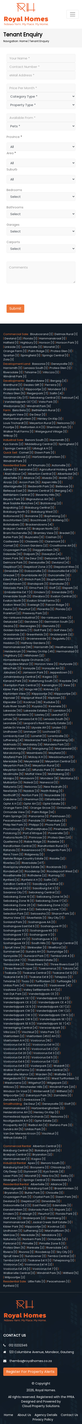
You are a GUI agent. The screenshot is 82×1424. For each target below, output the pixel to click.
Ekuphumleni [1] (58, 579)
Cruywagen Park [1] (17, 550)
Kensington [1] (52, 685)
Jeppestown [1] (60, 672)
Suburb (12, 169)
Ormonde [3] (66, 808)
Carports (13, 242)
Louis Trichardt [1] (15, 423)
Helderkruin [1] (15, 651)
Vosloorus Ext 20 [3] (17, 1053)
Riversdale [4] (56, 1248)
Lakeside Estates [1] (38, 711)
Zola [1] (8, 359)
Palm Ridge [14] (43, 812)
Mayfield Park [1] (14, 757)
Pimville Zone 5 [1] (52, 1243)
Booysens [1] (39, 1167)
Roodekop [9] (35, 871)
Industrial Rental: (15, 1163)
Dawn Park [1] (44, 452)
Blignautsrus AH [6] (39, 499)
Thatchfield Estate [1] (42, 960)
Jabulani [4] (12, 672)
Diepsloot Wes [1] (66, 567)
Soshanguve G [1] (15, 930)
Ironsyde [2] (31, 668)
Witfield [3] (64, 1091)
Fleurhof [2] (27, 609)
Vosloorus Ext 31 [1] (16, 1057)
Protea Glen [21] (59, 837)
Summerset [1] (13, 951)
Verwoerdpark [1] (52, 1028)
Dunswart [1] (33, 1171)
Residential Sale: (15, 465)
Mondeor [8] (49, 778)
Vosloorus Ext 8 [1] (16, 1066)
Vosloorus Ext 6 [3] (16, 1061)
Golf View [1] (12, 1218)
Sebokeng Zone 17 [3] (51, 901)
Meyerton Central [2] (60, 761)
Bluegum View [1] (15, 414)
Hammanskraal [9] (16, 1222)
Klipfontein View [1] (16, 694)
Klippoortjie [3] (65, 694)
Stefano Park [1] (60, 1125)
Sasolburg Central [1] (48, 884)
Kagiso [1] (50, 677)
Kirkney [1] (51, 689)
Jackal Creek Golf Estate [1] (51, 1222)
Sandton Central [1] (17, 884)
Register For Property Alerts (30, 1371)
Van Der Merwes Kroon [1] (21, 1133)
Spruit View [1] (13, 1256)
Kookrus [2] (56, 1226)
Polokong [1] (12, 833)
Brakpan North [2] (45, 529)
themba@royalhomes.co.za (30, 1361)
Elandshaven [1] (14, 584)
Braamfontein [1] (66, 1188)
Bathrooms (15, 207)
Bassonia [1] (40, 364)
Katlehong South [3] (43, 681)
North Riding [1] (51, 791)
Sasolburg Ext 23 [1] (17, 888)
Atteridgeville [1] (14, 486)
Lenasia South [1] (36, 368)
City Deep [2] (12, 1171)
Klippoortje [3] (35, 1226)
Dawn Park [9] (13, 558)
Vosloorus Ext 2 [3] (44, 1049)
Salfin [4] (56, 393)
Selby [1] (67, 1176)
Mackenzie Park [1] (38, 740)
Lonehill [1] (38, 736)
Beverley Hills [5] (48, 495)
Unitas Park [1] (35, 1129)
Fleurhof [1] (46, 1214)
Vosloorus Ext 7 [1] (45, 1269)
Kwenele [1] (57, 706)
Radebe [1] (55, 842)
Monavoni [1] (29, 778)
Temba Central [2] (61, 1256)
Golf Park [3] (42, 630)
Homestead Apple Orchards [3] (26, 660)
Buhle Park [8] (13, 537)
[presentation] (33, 294)
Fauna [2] (10, 609)
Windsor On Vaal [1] (17, 1091)
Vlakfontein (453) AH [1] (43, 1036)
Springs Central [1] (55, 355)
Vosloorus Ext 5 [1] (44, 1057)
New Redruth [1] (55, 787)
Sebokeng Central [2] (44, 892)
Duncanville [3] (59, 575)
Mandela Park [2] (56, 744)
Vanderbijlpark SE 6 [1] (19, 1023)
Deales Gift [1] (33, 385)
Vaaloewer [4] (60, 985)
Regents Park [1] (58, 850)
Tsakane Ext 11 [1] (39, 1260)
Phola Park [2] (55, 825)
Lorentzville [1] (32, 347)
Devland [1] (11, 1201)
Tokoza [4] (70, 968)
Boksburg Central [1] (39, 508)
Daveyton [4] (51, 554)
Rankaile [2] (35, 1248)
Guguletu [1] (61, 639)
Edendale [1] (62, 1205)
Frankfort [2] (12, 613)
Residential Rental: (17, 1184)
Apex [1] (33, 1163)
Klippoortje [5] (42, 694)
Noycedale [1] (55, 795)
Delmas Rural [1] (66, 334)
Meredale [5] (30, 1235)
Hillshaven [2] (34, 655)
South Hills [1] (40, 943)
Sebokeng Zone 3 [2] (52, 905)
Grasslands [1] (13, 389)
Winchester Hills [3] (33, 1087)
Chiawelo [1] (34, 541)
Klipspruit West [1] (33, 698)
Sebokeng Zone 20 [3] (19, 905)
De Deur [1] (37, 414)
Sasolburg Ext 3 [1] (45, 888)
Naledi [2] (31, 782)
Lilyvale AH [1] (40, 727)
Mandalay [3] (32, 744)
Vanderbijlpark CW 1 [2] (53, 1011)
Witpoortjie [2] (15, 1277)
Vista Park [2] (49, 1032)
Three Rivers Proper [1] (21, 968)
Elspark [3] (70, 588)
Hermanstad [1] (67, 651)
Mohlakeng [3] (58, 774)
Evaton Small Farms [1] (43, 601)
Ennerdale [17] (62, 592)
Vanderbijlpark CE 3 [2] (19, 1002)
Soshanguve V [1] (42, 935)
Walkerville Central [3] (19, 1273)
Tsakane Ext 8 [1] (40, 977)
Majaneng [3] (63, 740)
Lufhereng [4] (13, 740)
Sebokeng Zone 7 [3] (51, 909)
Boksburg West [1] (44, 512)
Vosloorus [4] (13, 1264)
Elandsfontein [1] (15, 1210)
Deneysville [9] (39, 562)
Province (13, 137)
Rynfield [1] (11, 1286)
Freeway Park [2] (35, 613)
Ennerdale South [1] (17, 596)
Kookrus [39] (33, 702)
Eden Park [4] (13, 579)
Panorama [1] (38, 816)
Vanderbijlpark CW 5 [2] (56, 1015)
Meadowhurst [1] (61, 757)
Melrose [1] (11, 1235)
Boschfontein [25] (16, 520)
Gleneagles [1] (29, 626)
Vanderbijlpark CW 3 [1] (20, 1015)
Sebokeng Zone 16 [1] (18, 901)
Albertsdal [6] (67, 474)
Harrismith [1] (12, 368)
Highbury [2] (13, 655)
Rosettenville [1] (14, 875)
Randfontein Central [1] (19, 846)
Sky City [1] (64, 1252)
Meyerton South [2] (17, 770)
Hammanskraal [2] (16, 457)
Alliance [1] (58, 1184)
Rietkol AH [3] (37, 1125)
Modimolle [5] (13, 774)
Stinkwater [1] (36, 947)
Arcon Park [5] (29, 482)
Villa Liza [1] (51, 372)
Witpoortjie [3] (13, 1095)
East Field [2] (42, 1205)
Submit (15, 308)
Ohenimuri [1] (33, 799)
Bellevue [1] (64, 486)
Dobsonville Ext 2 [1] (62, 571)
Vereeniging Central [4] (20, 1028)
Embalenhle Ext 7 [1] (18, 592)
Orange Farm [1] (14, 351)
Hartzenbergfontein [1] (19, 419)
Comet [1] (26, 452)
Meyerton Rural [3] (46, 765)
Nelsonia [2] (33, 787)
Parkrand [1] (12, 1243)
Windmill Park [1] (14, 376)
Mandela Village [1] (17, 748)
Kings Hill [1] (33, 689)
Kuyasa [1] (39, 706)
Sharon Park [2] (63, 914)
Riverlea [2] (11, 863)
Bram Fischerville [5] (17, 533)
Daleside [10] (12, 554)
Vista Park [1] (48, 402)
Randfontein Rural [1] (52, 846)
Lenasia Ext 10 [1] (30, 719)
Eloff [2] (55, 588)
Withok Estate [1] (14, 1138)
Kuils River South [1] (16, 706)
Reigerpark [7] (37, 393)
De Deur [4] (32, 1104)
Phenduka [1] (56, 820)
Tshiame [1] (32, 372)
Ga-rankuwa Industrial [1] (21, 617)
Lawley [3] (42, 715)
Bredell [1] (67, 533)
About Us (24, 1415)
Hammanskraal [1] (52, 338)
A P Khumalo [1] (39, 465)
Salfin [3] (50, 880)
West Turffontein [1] (65, 1078)
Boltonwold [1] (13, 516)
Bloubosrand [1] (41, 334)
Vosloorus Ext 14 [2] (38, 1264)
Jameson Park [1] (35, 672)
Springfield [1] (30, 355)
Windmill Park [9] (39, 406)
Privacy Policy (43, 1419)
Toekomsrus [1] (50, 968)
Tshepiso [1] (63, 977)
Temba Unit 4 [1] (62, 956)
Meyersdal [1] (34, 761)
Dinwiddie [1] (14, 571)
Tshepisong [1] (63, 1260)
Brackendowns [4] (39, 524)
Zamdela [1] (62, 1095)
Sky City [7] (56, 918)
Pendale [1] (37, 820)
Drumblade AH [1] (33, 575)
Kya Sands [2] (13, 444)
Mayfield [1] (57, 753)
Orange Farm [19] (15, 808)
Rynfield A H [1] (31, 880)
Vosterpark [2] (41, 1066)
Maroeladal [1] (65, 748)
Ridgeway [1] (34, 854)
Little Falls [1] (36, 1281)
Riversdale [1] (13, 372)
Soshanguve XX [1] (16, 943)
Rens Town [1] (13, 854)
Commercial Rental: (18, 1146)
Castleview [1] (13, 541)
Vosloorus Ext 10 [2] (16, 1045)
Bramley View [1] (46, 533)
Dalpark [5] (32, 554)
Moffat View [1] (35, 774)
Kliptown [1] (56, 698)
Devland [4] (60, 562)
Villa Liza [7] (11, 1032)
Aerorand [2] (28, 469)
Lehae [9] (10, 719)
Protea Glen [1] (61, 351)
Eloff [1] (70, 1104)
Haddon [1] (11, 643)
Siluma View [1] (14, 918)
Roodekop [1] (45, 1252)
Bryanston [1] (14, 1193)
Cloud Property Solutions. (41, 1406)
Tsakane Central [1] (37, 973)
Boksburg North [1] (16, 512)
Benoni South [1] (36, 440)
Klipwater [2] (12, 702)
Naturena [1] (12, 1239)
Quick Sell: (11, 452)
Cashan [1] (53, 537)
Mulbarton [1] (12, 782)
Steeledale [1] (61, 1180)
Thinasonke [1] (13, 964)
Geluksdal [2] (13, 622)
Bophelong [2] (54, 516)
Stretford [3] (57, 947)
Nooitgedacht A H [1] (17, 1121)
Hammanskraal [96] (17, 647)
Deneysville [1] (61, 364)
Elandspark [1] (38, 584)
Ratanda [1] (11, 850)
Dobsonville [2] (35, 571)
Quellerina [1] (12, 842)
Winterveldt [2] (43, 1091)
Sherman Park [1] (59, 427)
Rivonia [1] (26, 1252)
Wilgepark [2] (57, 1083)
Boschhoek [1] (41, 520)
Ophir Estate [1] (53, 804)
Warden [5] (44, 1074)
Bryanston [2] (42, 1154)
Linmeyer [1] (32, 732)
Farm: (7, 410)
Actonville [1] (61, 465)
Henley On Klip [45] (40, 651)
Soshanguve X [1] (44, 939)
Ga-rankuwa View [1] (56, 617)
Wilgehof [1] (36, 1083)
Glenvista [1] (50, 626)
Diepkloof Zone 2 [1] (38, 567)
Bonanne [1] (33, 516)
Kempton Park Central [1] (22, 685)
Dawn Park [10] (66, 1197)
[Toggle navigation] (72, 14)
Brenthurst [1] (12, 385)
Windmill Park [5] (49, 1273)
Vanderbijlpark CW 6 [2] (20, 1019)
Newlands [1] (12, 791)
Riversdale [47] (33, 863)
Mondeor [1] (56, 389)
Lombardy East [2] (16, 736)
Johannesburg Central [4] (22, 677)
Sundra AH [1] (35, 951)
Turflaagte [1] (66, 981)
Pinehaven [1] (63, 829)
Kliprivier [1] (11, 698)
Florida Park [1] (66, 1214)
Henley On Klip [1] (49, 419)
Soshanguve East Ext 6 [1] (21, 926)
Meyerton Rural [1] (42, 423)
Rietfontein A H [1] (32, 427)
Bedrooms (14, 190)
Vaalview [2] (12, 990)
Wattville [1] (62, 1074)
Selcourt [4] (70, 398)
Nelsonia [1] (65, 423)
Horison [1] (46, 342)
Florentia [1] (45, 609)
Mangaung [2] (43, 748)
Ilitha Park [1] (12, 668)
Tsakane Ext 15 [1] (15, 977)
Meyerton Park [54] (17, 765)
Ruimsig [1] (56, 875)
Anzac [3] (10, 482)
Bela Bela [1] (21, 410)
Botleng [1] (60, 520)
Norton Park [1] (32, 795)
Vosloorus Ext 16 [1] (16, 1049)
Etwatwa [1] (41, 596)
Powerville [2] (58, 833)
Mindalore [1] (51, 1235)
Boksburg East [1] (40, 1188)
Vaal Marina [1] (36, 985)
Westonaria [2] (15, 1083)
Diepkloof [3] (12, 567)
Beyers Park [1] (13, 499)
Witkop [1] (10, 436)
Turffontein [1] (45, 981)
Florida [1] (30, 338)
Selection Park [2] (16, 914)
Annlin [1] (65, 478)
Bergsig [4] (63, 491)
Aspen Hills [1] (51, 482)
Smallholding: (13, 1104)
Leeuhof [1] (59, 715)
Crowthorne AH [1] (62, 545)
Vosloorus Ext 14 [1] (45, 1045)
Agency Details (46, 1415)
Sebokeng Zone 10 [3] (19, 897)
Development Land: (17, 364)
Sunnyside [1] (12, 956)
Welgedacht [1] (14, 1078)
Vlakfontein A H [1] (16, 1040)
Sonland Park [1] (14, 922)
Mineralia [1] (65, 770)
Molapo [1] (10, 778)
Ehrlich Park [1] (35, 579)
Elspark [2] (62, 1210)
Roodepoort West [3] (62, 871)
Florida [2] (63, 609)
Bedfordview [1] (37, 381)
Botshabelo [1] (13, 524)
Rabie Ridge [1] (35, 842)
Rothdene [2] (37, 875)
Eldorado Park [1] (15, 588)
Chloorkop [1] (60, 1167)
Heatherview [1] (67, 647)
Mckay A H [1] (37, 757)
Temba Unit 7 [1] (14, 960)
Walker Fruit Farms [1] (18, 431)
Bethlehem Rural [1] (45, 410)
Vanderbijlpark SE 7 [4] (53, 1023)
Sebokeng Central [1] (45, 398)
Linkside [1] (12, 347)
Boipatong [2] (13, 508)
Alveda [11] (49, 478)
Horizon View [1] (46, 664)
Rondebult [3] (13, 871)
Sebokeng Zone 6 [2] (18, 909)
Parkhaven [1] (60, 816)
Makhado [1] (12, 744)
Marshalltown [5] (57, 1231)
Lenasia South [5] (56, 719)
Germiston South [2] (58, 622)
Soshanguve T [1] (15, 935)
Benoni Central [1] (40, 491)
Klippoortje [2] (36, 389)
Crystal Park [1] (43, 1197)
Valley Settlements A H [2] (41, 990)
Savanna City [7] (15, 892)
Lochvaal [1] (51, 732)
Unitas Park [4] (13, 985)
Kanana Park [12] (15, 681)
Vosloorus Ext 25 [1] (16, 1269)
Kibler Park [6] (13, 689)
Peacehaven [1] (58, 1281)
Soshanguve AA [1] (41, 922)
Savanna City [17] (15, 398)
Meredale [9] (12, 761)
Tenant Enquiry (39, 41)
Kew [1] (69, 685)
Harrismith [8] (44, 647)
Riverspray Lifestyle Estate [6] (24, 867)
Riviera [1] (10, 1252)
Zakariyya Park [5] (39, 1095)
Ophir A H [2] (12, 804)
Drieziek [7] (11, 575)
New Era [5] (50, 1176)
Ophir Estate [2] (45, 1121)
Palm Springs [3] (15, 816)
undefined (41, 146)
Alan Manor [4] (15, 474)
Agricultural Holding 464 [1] (58, 469)
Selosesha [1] (40, 914)
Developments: (14, 381)
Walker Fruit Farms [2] (18, 1070)
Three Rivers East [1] (64, 964)
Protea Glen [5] (14, 393)
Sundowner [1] (35, 1256)
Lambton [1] (62, 711)
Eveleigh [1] (36, 605)
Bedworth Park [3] (41, 486)
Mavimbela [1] (37, 753)
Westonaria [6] (14, 406)
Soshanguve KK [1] (43, 930)
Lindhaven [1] (12, 732)
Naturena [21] (13, 787)
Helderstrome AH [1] (17, 1112)
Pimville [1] (30, 1243)
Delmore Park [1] (15, 562)
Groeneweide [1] (38, 639)
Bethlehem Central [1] (18, 495)
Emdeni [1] (10, 1214)
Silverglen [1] (12, 1180)
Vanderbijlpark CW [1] (18, 1011)
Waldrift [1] (61, 1066)
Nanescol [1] (49, 782)
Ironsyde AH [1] (53, 668)
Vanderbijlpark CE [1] (43, 994)
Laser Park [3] (13, 1176)
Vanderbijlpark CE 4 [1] (54, 1002)
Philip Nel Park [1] (15, 825)
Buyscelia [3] (34, 537)
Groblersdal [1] (13, 639)
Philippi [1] (36, 825)
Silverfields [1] (36, 918)
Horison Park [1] (67, 342)
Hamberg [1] (56, 1218)
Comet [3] (10, 545)
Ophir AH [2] (32, 804)
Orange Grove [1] (42, 808)
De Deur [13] (34, 558)
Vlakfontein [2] (13, 1036)
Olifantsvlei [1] (55, 799)
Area (10, 153)
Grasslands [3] (13, 634)
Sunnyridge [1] (57, 951)
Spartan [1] (11, 355)
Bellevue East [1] (14, 491)
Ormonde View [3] (16, 812)
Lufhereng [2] (33, 1231)
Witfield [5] (71, 1273)
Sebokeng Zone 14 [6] (52, 897)
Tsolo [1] (27, 981)
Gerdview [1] (33, 622)
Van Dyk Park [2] (15, 994)
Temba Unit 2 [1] (14, 1260)
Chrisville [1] (54, 1193)
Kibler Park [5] (13, 1226)
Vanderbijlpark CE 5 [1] (19, 1007)
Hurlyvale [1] (68, 664)
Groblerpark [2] (61, 634)
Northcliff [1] (11, 795)
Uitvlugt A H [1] (42, 448)
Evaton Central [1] (63, 596)
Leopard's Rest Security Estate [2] (47, 723)
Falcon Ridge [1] (57, 605)
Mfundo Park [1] (43, 770)
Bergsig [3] (58, 381)
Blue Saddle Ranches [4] (21, 503)
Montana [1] (69, 778)
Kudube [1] (51, 702)
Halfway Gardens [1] (35, 643)
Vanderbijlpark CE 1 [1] (19, 998)
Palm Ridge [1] (38, 351)
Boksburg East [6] (15, 1167)
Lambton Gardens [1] (18, 715)
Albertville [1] (12, 478)
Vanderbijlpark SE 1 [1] (55, 1019)
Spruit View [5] (15, 947)
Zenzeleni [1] (12, 1100)
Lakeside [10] (12, 711)
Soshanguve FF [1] (53, 926)
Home (23, 41)
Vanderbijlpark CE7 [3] (21, 402)
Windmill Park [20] (62, 1087)
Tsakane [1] (13, 973)
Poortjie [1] (10, 427)
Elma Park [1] (39, 588)
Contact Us (69, 1415)
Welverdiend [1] (38, 1078)
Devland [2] (13, 338)
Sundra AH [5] (13, 1129)
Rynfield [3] (11, 880)
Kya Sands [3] (53, 1171)
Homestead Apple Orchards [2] (26, 1117)
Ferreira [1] (53, 385)
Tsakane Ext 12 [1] (64, 973)
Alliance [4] (31, 478)
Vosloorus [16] (41, 1040)
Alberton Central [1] (42, 474)
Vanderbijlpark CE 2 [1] (53, 998)
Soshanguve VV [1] (16, 939)
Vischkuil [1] (30, 1032)
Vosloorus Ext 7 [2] (44, 1061)
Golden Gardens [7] (17, 630)
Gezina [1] (10, 626)
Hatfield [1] (10, 342)
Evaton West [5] (14, 605)
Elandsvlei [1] (59, 584)
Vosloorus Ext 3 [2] (46, 1053)
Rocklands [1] (56, 867)
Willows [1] (10, 1087)
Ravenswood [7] (33, 850)
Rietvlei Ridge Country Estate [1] (25, 858)
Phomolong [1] (13, 829)
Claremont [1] (54, 541)
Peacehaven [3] (15, 820)
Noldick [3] (31, 791)
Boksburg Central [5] (18, 1150)
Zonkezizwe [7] (34, 1100)
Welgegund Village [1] (51, 431)
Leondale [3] (12, 723)
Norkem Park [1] (34, 1239)
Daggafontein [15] (46, 550)
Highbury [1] (28, 342)
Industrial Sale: (14, 440)
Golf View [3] (62, 630)
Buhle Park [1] (34, 1193)
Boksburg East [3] (47, 1150)
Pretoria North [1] (15, 837)
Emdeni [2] (42, 592)
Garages (13, 225)
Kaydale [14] (69, 681)
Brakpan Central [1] (17, 529)
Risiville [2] (57, 858)
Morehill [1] (51, 347)
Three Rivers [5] (37, 964)
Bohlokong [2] (51, 503)
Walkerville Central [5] (52, 1070)
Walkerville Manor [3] (18, 1074)
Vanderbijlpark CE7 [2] (53, 1007)
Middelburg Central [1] (41, 444)
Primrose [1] (37, 837)
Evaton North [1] (14, 601)
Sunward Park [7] (36, 956)
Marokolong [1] (14, 753)
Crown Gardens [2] (34, 545)
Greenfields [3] (37, 634)
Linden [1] (59, 727)
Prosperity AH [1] (14, 1125)
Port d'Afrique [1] (34, 833)
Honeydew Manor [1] (18, 664)
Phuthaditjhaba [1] (39, 829)
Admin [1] (10, 469)
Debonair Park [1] (57, 558)
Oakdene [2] (12, 799)
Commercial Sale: (16, 334)
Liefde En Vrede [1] (16, 727)
